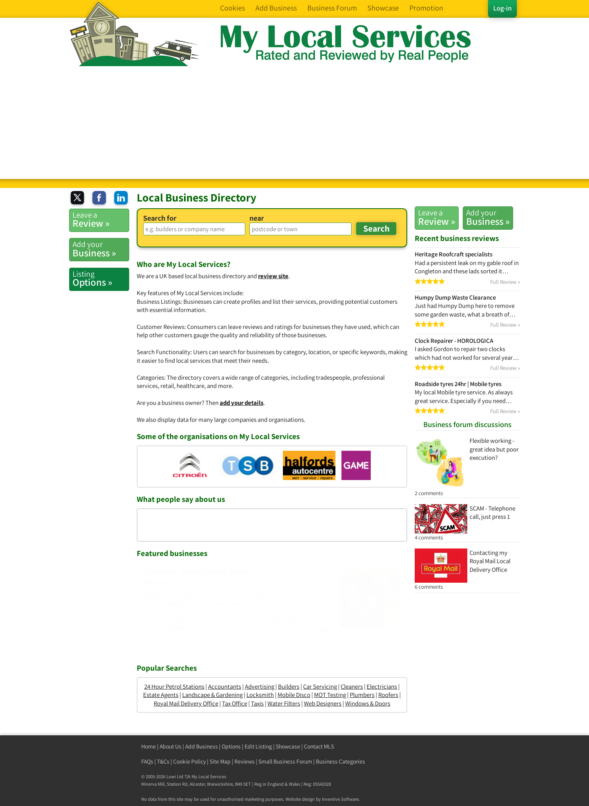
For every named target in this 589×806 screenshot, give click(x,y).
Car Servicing (320, 686)
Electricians (382, 686)
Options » (100, 278)
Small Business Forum (285, 761)
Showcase (288, 746)
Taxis (257, 703)
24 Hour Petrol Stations (174, 686)
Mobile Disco (294, 695)
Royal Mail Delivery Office (186, 703)
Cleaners (352, 686)
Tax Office (234, 703)
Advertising (259, 686)
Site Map (220, 761)
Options (231, 746)
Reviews (244, 761)
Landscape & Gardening (212, 695)
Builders (288, 686)
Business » (488, 217)
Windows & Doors (367, 703)
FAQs (147, 761)
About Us (170, 746)
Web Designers (322, 703)
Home (148, 746)
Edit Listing (258, 746)
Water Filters (283, 703)
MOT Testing (330, 695)
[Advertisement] (294, 122)
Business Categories (340, 761)
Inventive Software (340, 799)
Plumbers (362, 695)
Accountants (224, 686)
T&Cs (163, 761)
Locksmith (260, 695)
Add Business (201, 746)
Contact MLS (319, 746)
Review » (436, 217)
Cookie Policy (189, 761)
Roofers (388, 695)
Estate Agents (160, 695)
